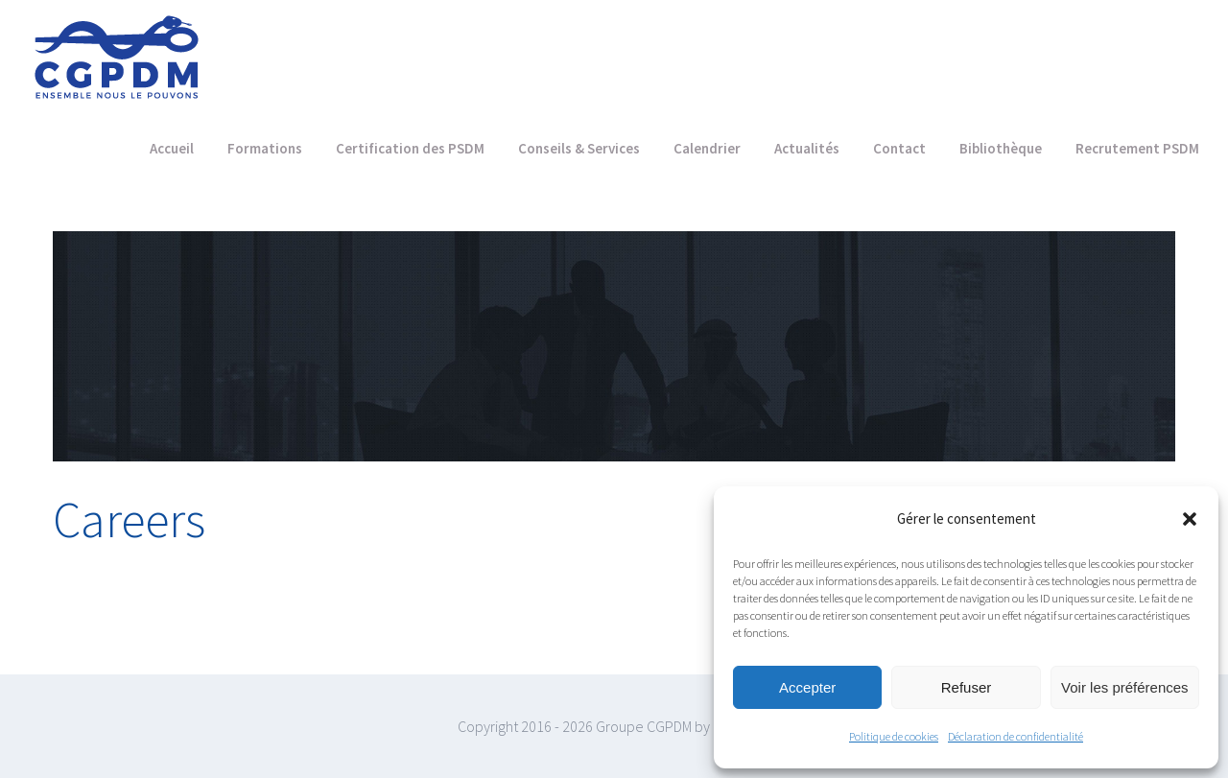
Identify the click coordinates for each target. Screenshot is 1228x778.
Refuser (966, 687)
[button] (1189, 519)
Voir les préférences (1125, 687)
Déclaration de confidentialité (1015, 736)
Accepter (807, 687)
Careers (129, 519)
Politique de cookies (893, 736)
